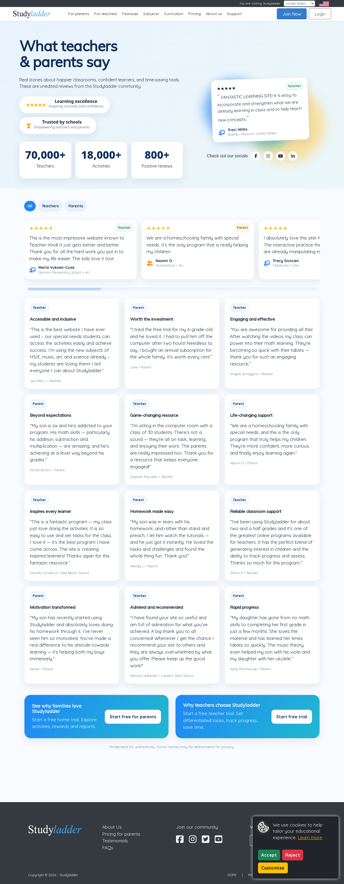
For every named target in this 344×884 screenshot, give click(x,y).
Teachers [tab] (50, 206)
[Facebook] (256, 156)
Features (130, 13)
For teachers (105, 13)
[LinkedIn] (293, 156)
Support (234, 13)
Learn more (310, 837)
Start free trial (291, 716)
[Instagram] (268, 156)
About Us (112, 827)
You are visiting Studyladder (260, 3)
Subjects (151, 13)
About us (214, 13)
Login (319, 14)
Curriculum (173, 13)
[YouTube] (280, 156)
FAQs (107, 847)
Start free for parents (133, 716)
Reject (292, 855)
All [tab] (30, 206)
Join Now (291, 14)
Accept (269, 855)
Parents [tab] (76, 206)
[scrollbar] (172, 289)
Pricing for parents (121, 834)
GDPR (231, 875)
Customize (273, 868)
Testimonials (115, 840)
